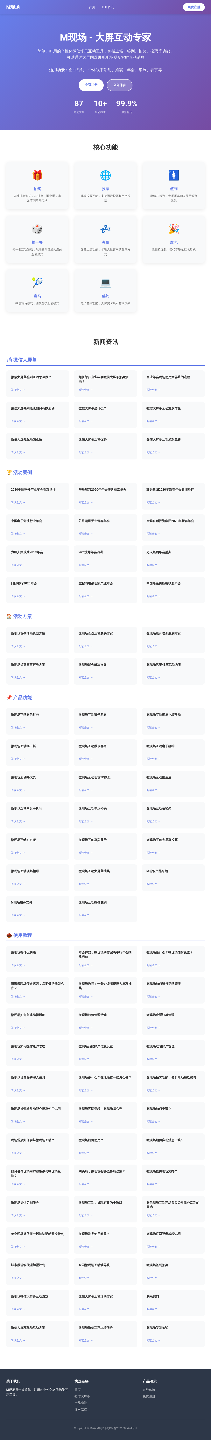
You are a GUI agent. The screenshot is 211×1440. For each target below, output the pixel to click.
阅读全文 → (18, 389)
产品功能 (80, 1403)
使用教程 (80, 1409)
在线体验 (149, 1390)
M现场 (13, 7)
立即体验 (119, 85)
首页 (92, 7)
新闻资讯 (107, 7)
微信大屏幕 (82, 1396)
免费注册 (194, 7)
